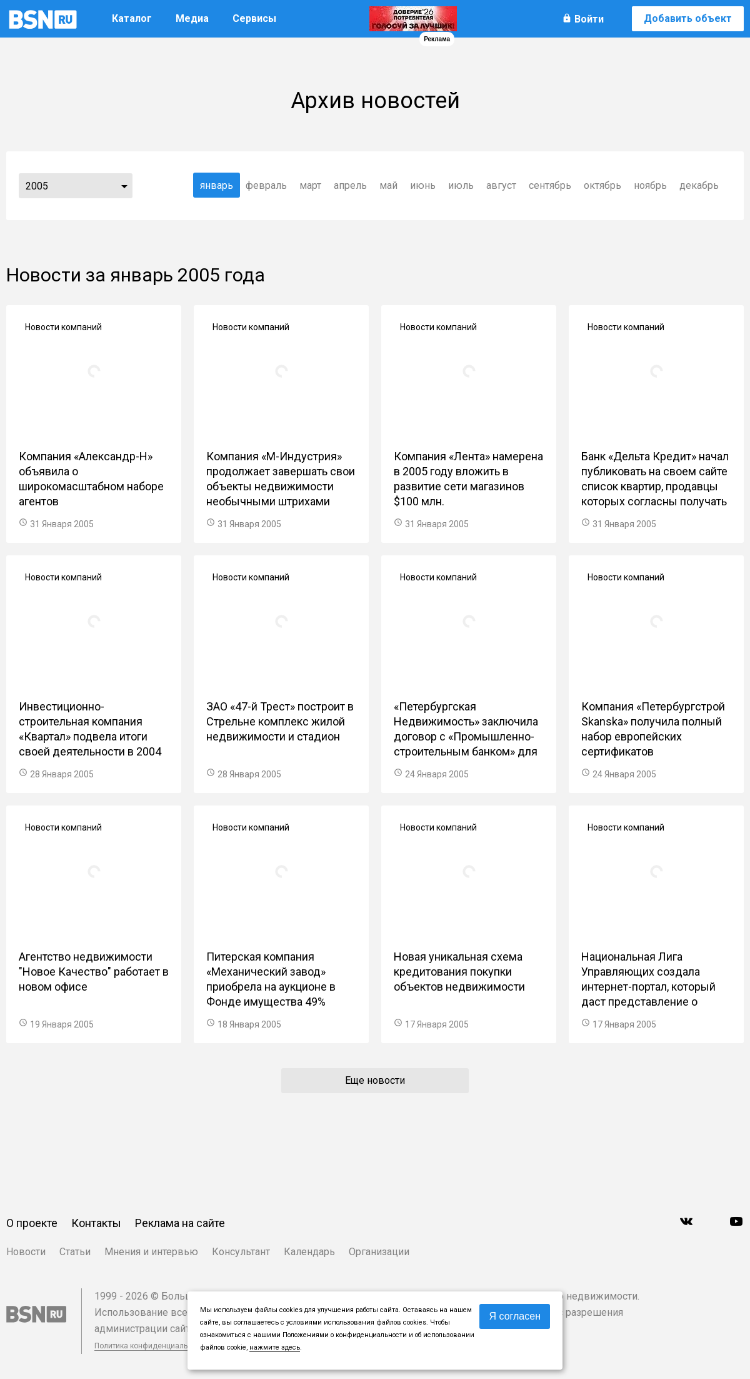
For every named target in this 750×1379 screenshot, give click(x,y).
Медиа (192, 18)
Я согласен (515, 1316)
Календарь (309, 1252)
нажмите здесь (274, 1347)
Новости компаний (63, 327)
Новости (26, 1252)
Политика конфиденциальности (151, 1345)
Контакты (96, 1223)
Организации (379, 1252)
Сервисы (254, 18)
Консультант (241, 1252)
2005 (37, 186)
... (124, 186)
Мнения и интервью (151, 1252)
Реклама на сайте (180, 1223)
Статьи (75, 1252)
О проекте (32, 1223)
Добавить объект (688, 18)
